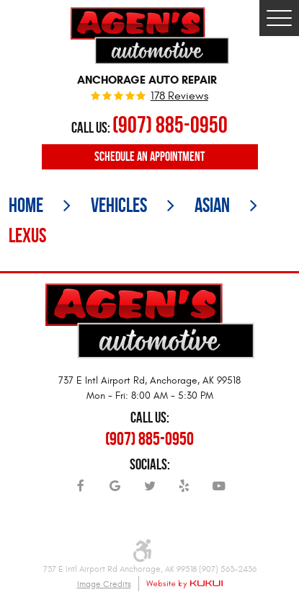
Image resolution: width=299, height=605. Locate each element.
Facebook (80, 491)
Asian (212, 205)
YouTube (219, 491)
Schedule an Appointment (149, 156)
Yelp (184, 491)
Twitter (150, 491)
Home (26, 205)
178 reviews (179, 96)
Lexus (27, 235)
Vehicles (119, 205)
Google (115, 491)
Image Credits (104, 584)
